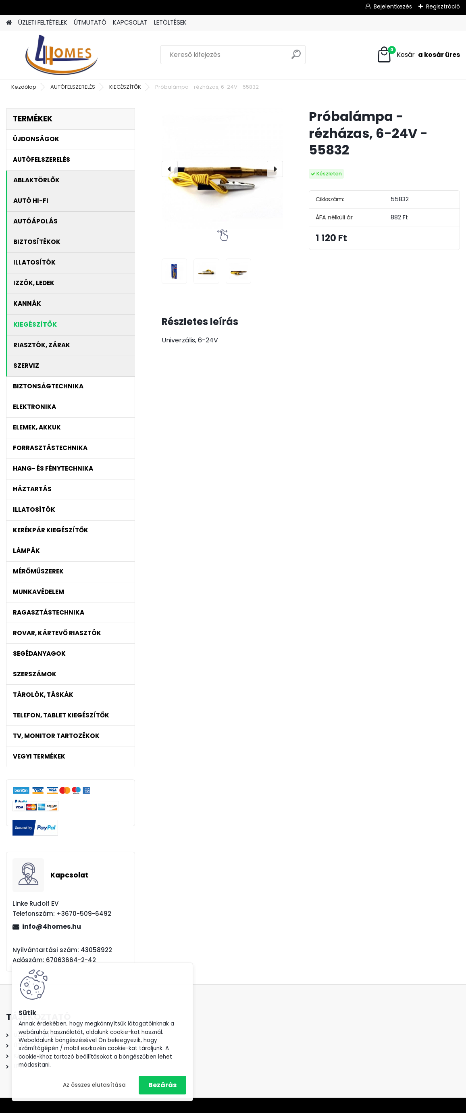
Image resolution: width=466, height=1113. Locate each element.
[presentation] (170, 169)
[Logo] (61, 55)
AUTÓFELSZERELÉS (72, 87)
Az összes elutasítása (94, 1085)
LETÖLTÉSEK (170, 22)
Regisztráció (443, 6)
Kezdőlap (23, 87)
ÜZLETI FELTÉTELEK (42, 22)
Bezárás (162, 1085)
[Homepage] (9, 23)
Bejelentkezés (393, 6)
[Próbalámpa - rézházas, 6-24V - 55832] (222, 168)
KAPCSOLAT (130, 22)
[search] (296, 57)
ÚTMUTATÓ (90, 22)
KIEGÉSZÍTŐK (125, 87)
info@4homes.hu (51, 926)
